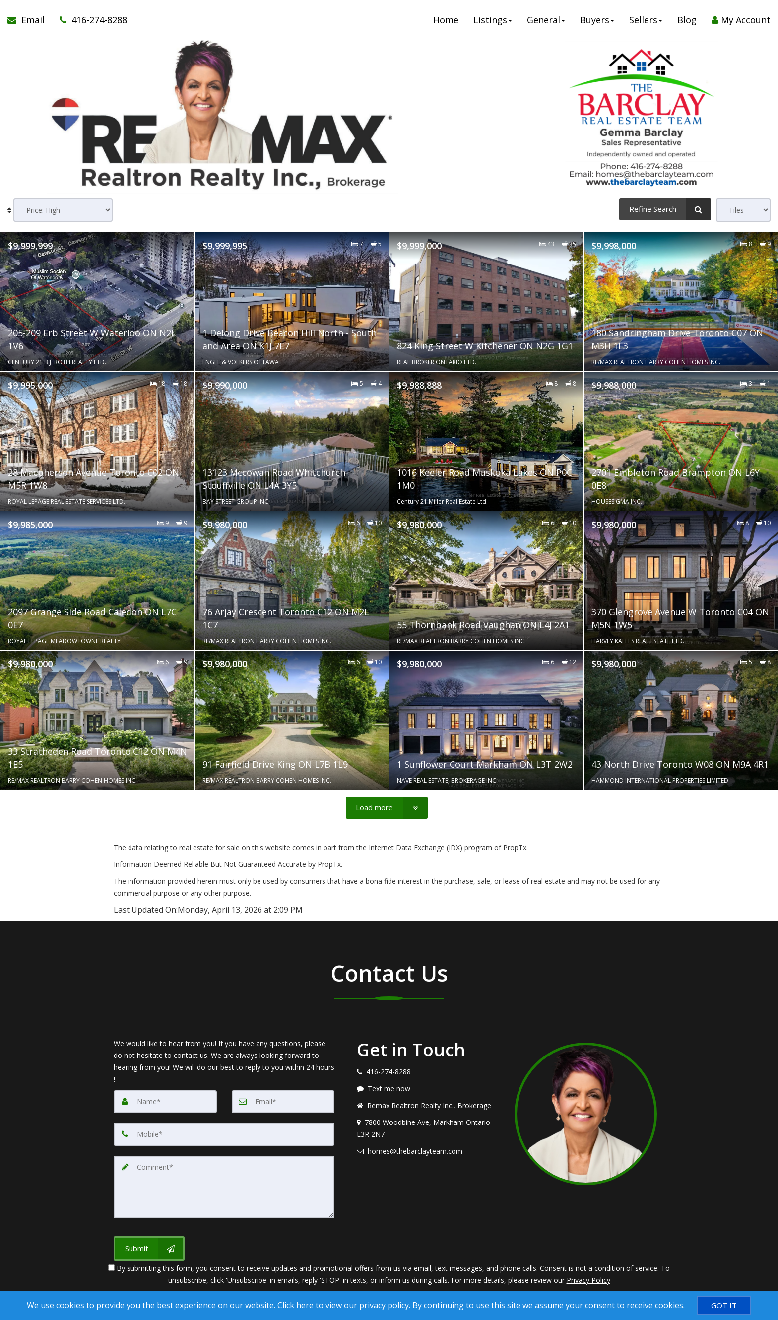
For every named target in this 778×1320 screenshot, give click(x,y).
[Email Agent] (29, 19)
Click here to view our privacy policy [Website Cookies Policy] (343, 1305)
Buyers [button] (597, 20)
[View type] (743, 210)
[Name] (165, 1101)
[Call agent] (89, 19)
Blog (687, 20)
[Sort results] (63, 210)
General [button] (546, 20)
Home (445, 20)
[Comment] (224, 1187)
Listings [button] (492, 20)
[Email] (283, 1101)
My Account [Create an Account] (741, 20)
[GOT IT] (724, 1305)
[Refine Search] (665, 209)
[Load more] (387, 808)
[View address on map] (428, 1128)
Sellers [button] (645, 20)
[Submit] (149, 1248)
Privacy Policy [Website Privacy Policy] (588, 1280)
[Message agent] (428, 1089)
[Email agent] (428, 1151)
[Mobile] (224, 1134)
